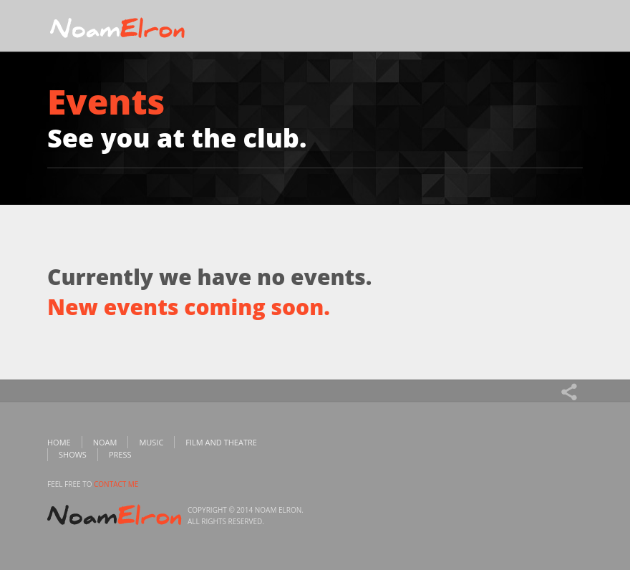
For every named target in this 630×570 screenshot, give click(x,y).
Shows (73, 454)
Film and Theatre (221, 442)
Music (151, 442)
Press (120, 454)
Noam (105, 442)
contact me (116, 484)
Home (59, 442)
